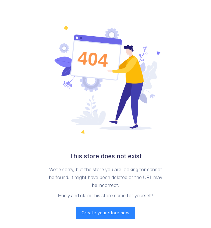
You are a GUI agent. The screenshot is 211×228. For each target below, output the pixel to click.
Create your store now (105, 212)
